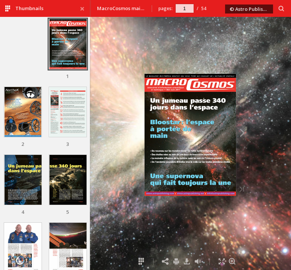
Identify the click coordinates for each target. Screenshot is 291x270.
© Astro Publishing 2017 (251, 9)
